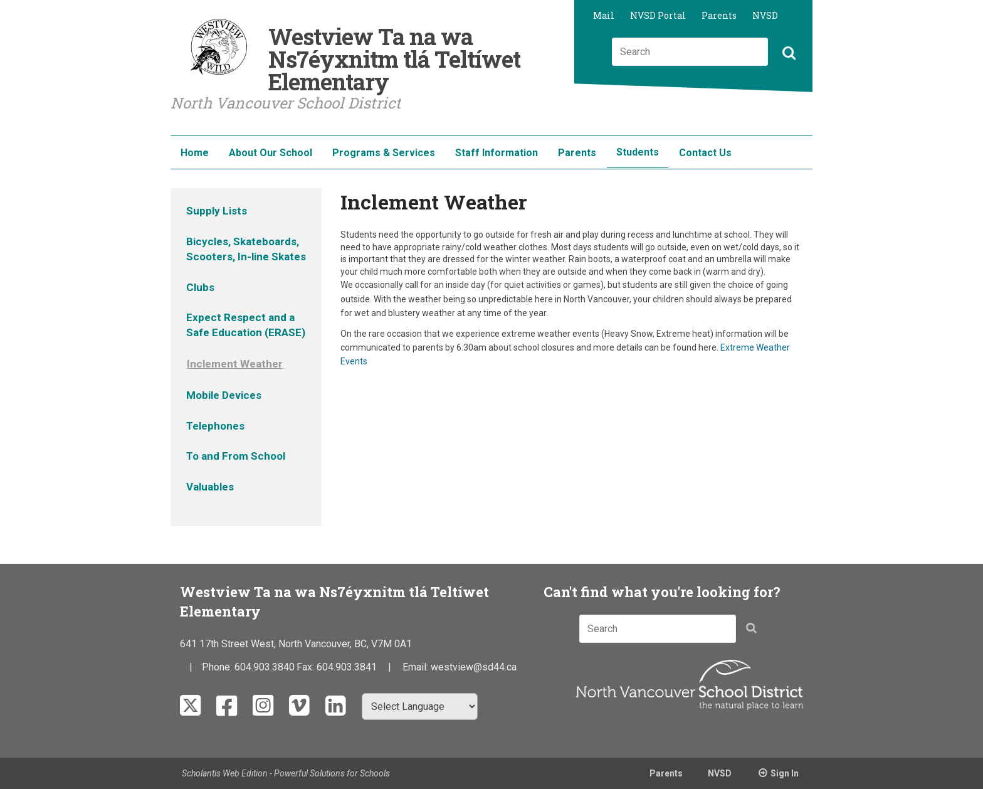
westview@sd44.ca (474, 667)
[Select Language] (420, 706)
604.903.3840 (264, 667)
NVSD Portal (658, 15)
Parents (719, 15)
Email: (416, 667)
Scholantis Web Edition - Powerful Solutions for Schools (286, 773)
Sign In (784, 773)
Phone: (218, 667)
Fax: (307, 667)
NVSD (765, 15)
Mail (603, 15)
